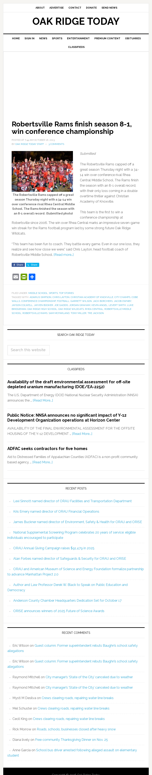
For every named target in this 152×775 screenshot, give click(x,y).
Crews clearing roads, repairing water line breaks (78, 698)
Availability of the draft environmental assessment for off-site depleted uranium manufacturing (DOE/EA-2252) (68, 384)
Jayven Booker (43, 305)
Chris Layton (61, 297)
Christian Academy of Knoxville (92, 297)
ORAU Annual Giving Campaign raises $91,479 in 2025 (53, 548)
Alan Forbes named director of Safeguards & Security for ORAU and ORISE (69, 559)
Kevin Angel (99, 305)
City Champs (122, 297)
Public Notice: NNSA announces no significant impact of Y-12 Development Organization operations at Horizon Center (66, 418)
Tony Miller (78, 313)
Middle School (38, 293)
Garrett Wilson (81, 301)
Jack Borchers (103, 301)
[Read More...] (43, 400)
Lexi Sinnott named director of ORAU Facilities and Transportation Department (72, 501)
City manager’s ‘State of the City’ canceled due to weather (89, 677)
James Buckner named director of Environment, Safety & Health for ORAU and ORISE (77, 522)
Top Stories (66, 293)
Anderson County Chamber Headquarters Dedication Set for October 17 (67, 600)
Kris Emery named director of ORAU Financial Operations (56, 511)
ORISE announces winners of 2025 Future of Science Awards (58, 611)
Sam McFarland (59, 313)
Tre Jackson (96, 313)
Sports (53, 293)
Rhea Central (94, 309)
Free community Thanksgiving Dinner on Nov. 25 (71, 740)
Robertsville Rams (34, 313)
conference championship (38, 301)
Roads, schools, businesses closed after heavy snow (76, 729)
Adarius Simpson (40, 297)
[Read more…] (64, 255)
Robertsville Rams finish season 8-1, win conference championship (75, 127)
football (63, 301)
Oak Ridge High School (42, 309)
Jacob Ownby (122, 301)
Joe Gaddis (61, 305)
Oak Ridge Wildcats (71, 309)
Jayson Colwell (22, 305)
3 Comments (56, 144)
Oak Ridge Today (76, 21)
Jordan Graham (79, 305)
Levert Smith (117, 305)
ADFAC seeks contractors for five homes (47, 448)
